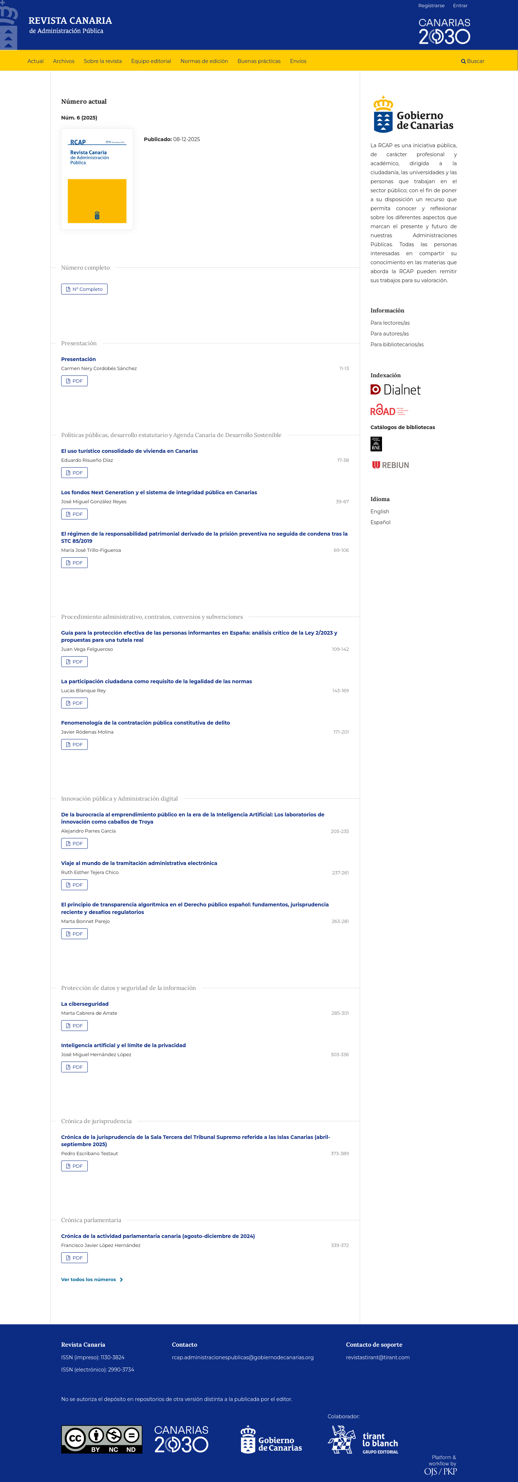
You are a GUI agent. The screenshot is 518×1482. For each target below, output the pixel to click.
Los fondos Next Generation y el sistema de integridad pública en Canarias (159, 492)
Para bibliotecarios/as (397, 344)
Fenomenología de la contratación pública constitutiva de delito (145, 723)
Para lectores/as (390, 323)
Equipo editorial (151, 61)
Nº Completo (87, 289)
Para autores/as (390, 333)
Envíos (298, 61)
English (380, 511)
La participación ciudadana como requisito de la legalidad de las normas (156, 681)
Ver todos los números (88, 1279)
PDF (77, 381)
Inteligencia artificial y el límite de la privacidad (123, 1045)
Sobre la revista (103, 61)
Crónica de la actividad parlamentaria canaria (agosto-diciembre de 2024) (158, 1236)
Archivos (63, 61)
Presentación (78, 359)
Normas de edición (204, 61)
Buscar (473, 61)
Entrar (460, 5)
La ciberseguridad (85, 1004)
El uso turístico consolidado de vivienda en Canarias (129, 451)
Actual (35, 61)
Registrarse (431, 5)
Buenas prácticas (259, 61)
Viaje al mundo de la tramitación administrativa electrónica (139, 863)
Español (381, 522)
